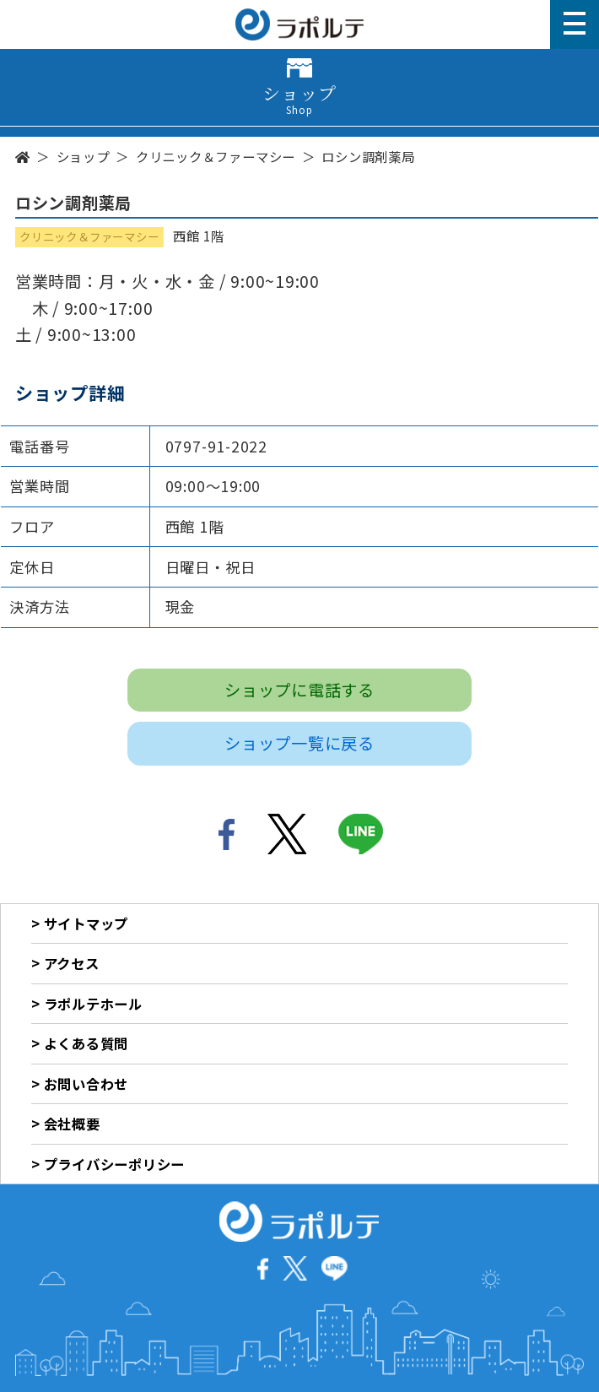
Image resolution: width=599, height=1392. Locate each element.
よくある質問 (86, 1043)
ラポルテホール (93, 1004)
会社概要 (72, 1123)
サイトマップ (86, 923)
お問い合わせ (86, 1084)
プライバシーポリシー (115, 1164)
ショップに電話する (299, 689)
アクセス (72, 963)
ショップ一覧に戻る (299, 743)
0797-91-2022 (216, 446)
